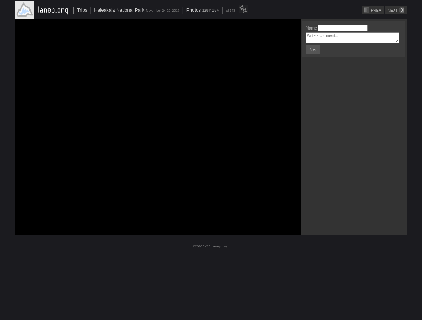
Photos (193, 10)
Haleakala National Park (119, 10)
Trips (82, 10)
